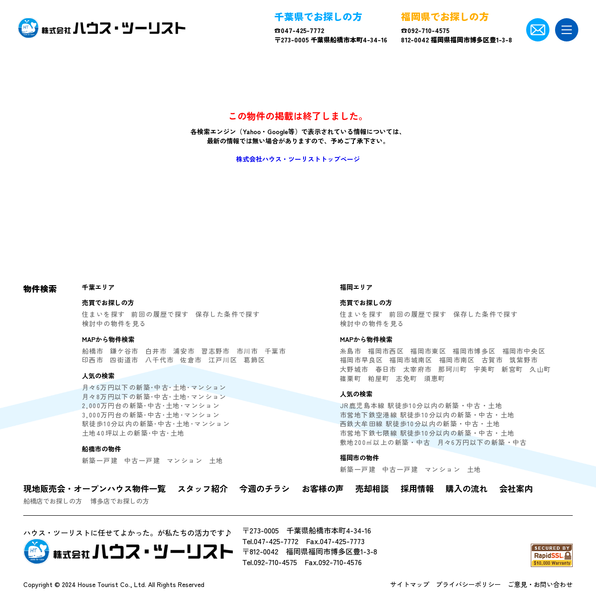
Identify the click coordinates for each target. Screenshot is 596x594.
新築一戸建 (100, 460)
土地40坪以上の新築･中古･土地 (133, 432)
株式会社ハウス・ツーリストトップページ (298, 159)
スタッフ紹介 (202, 488)
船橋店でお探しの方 (52, 500)
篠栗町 (350, 378)
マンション (185, 460)
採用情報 (417, 488)
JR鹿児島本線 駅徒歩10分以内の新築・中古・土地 (421, 405)
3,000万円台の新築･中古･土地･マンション (151, 414)
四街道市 (124, 359)
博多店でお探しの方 (119, 500)
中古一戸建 (142, 460)
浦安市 (184, 350)
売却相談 (372, 488)
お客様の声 (323, 488)
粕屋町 (378, 378)
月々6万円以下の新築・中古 (482, 442)
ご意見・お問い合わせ (540, 584)
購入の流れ (467, 488)
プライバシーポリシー (468, 584)
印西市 (92, 359)
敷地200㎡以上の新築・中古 (385, 442)
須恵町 (435, 378)
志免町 (406, 378)
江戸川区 (223, 359)
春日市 (386, 369)
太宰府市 (417, 369)
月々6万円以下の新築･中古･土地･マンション (154, 387)
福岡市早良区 (361, 359)
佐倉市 (191, 359)
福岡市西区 (386, 350)
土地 (216, 460)
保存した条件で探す (228, 314)
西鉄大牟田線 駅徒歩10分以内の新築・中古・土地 (420, 423)
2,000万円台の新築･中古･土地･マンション (151, 405)
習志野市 (215, 350)
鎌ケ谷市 (124, 350)
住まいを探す (103, 314)
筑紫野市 (523, 359)
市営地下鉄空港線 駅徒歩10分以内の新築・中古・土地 (427, 414)
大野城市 (354, 369)
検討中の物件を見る (114, 323)
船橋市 (92, 350)
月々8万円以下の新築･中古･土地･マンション (154, 396)
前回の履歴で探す (160, 314)
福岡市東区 (428, 350)
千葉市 (275, 350)
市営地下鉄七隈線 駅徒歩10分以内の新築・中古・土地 (427, 432)
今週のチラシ (264, 488)
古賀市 (492, 359)
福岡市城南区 (410, 359)
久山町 (540, 369)
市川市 (247, 350)
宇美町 (484, 369)
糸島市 (350, 350)
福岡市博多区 (474, 350)
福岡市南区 (457, 359)
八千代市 (159, 359)
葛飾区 (254, 359)
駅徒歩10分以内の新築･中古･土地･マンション (156, 423)
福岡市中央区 (523, 350)
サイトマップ (409, 584)
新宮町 (512, 369)
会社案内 (516, 488)
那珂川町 (452, 369)
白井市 (156, 350)
